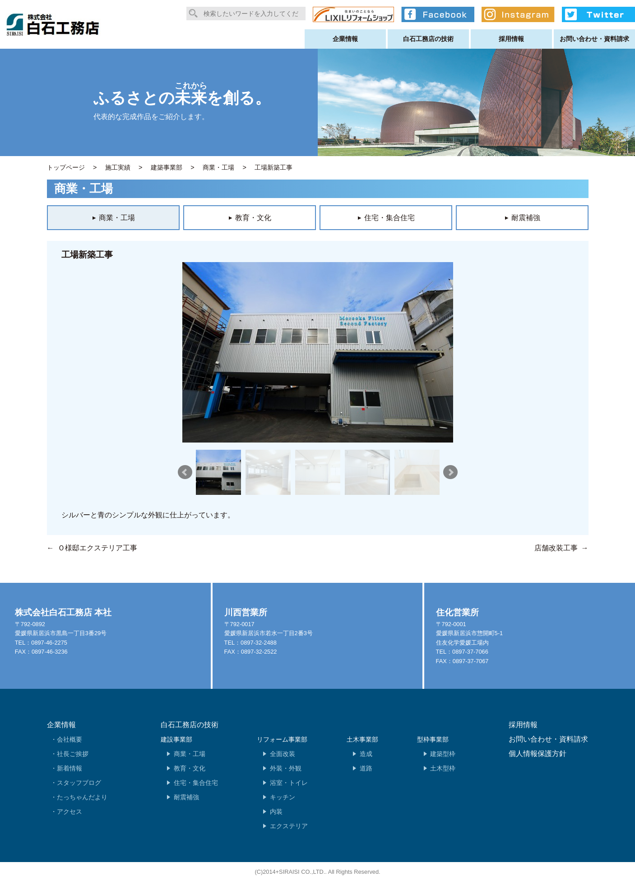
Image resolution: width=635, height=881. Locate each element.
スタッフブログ (79, 782)
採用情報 (511, 38)
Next (450, 472)
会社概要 (69, 739)
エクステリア (289, 826)
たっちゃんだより (82, 797)
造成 (366, 753)
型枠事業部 (433, 739)
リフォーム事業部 (282, 739)
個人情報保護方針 (537, 753)
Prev (185, 472)
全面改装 (282, 753)
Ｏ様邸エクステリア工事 (97, 548)
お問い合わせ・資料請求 (594, 38)
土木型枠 (442, 768)
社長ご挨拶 (72, 753)
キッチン (282, 797)
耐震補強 (186, 797)
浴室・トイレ (289, 782)
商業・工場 (189, 753)
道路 (366, 768)
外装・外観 (285, 768)
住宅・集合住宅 (196, 782)
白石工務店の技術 (428, 38)
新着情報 (69, 768)
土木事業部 (362, 739)
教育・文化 (189, 768)
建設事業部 (176, 739)
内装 (276, 811)
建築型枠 (442, 753)
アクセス (69, 811)
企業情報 (345, 38)
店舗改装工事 (556, 548)
